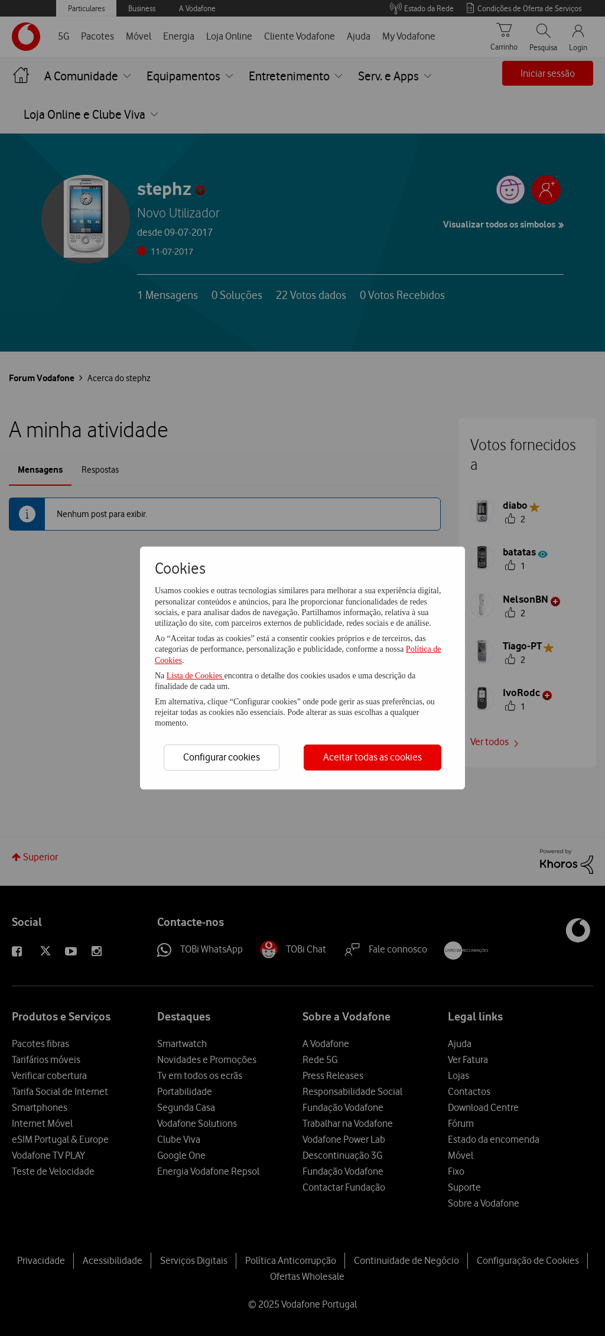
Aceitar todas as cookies (372, 757)
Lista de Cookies (196, 675)
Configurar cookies (221, 757)
